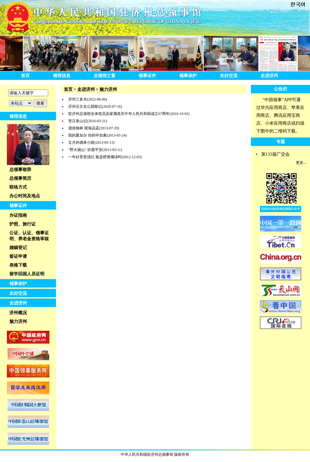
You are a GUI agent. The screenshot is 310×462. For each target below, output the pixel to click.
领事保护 (188, 75)
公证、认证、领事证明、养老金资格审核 (29, 236)
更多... (301, 162)
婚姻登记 (18, 247)
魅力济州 (18, 321)
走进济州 (269, 75)
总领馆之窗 (104, 75)
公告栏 (280, 89)
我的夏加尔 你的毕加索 (87, 135)
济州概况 (18, 312)
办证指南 (18, 215)
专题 (280, 141)
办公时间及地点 (24, 196)
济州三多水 (77, 99)
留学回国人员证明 (26, 274)
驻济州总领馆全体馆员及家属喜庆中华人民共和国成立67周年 (119, 114)
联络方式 (18, 187)
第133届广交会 (275, 154)
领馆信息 (61, 75)
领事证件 (147, 75)
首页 (25, 75)
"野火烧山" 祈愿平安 (85, 150)
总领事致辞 (20, 169)
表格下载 (18, 265)
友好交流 (228, 75)
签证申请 (18, 256)
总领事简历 (20, 178)
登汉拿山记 (77, 121)
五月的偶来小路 (81, 142)
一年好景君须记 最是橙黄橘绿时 (95, 157)
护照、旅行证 (22, 224)
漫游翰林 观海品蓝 (83, 128)
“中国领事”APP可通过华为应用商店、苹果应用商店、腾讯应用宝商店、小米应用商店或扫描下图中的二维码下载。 (280, 115)
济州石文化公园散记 (85, 106)
